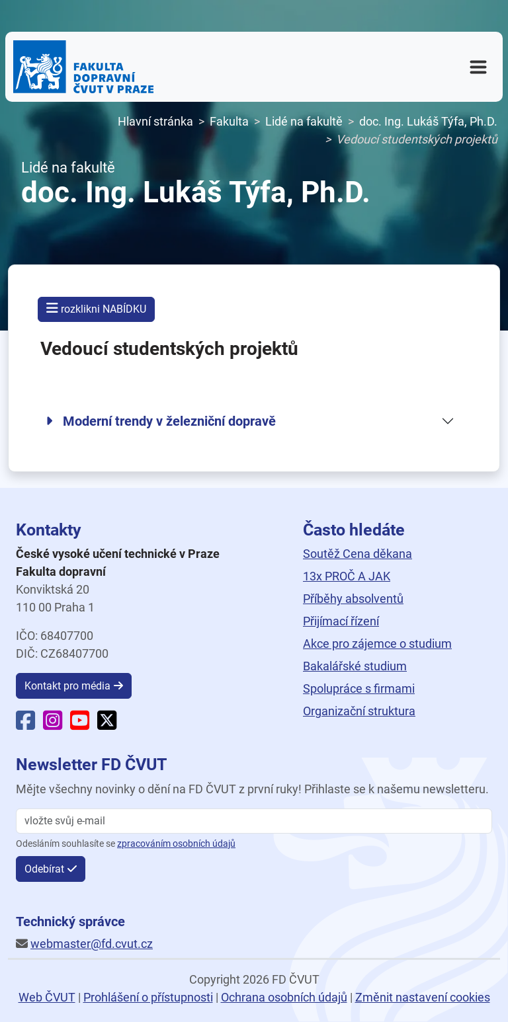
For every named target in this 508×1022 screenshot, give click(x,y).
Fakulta (229, 121)
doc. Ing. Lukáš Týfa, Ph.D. (428, 121)
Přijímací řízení (341, 621)
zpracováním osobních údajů (176, 843)
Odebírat (44, 869)
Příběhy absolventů (353, 599)
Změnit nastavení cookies (422, 997)
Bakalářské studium (355, 666)
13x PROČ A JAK (346, 576)
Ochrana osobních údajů (284, 997)
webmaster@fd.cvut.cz (91, 944)
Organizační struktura (359, 711)
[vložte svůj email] (254, 821)
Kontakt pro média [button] (67, 686)
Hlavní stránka (155, 121)
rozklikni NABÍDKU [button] (96, 308)
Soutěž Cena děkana (357, 554)
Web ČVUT (47, 997)
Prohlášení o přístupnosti (148, 997)
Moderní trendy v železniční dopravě (161, 421)
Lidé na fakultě (304, 121)
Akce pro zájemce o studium (377, 643)
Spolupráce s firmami (359, 688)
